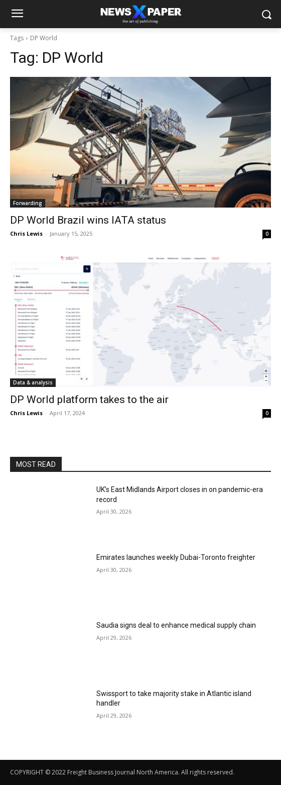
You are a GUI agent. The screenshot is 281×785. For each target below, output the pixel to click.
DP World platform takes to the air (89, 400)
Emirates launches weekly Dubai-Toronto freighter (175, 557)
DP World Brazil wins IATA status (88, 220)
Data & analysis (33, 382)
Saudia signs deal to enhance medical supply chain (176, 625)
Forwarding (27, 203)
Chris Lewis (26, 233)
